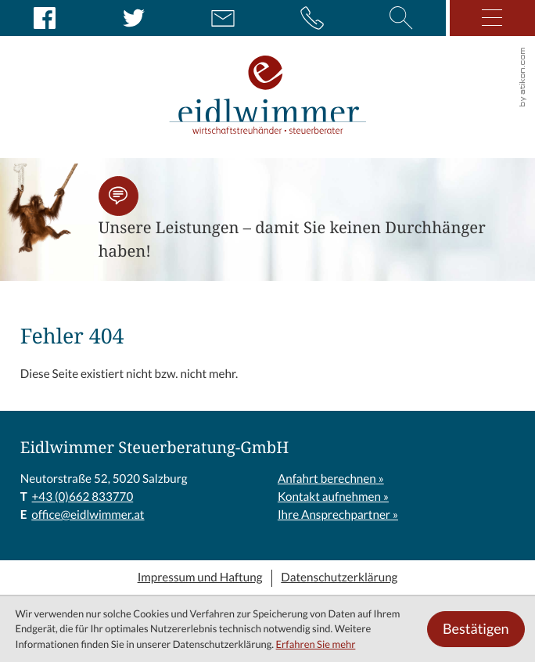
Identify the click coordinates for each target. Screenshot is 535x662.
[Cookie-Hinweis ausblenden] (475, 629)
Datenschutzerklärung (339, 578)
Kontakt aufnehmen (329, 497)
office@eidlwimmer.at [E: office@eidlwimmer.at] (87, 515)
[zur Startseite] (268, 79)
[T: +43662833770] (83, 498)
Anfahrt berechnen (327, 479)
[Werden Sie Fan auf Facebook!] (44, 18)
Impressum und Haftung (200, 578)
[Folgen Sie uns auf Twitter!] (133, 18)
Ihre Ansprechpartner (334, 515)
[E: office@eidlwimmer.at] (223, 18)
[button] (118, 196)
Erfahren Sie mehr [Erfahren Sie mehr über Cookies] (316, 644)
